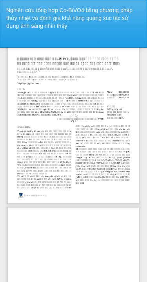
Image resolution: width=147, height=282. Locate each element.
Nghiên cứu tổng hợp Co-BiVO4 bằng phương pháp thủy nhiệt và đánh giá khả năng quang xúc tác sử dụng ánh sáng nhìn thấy (69, 18)
